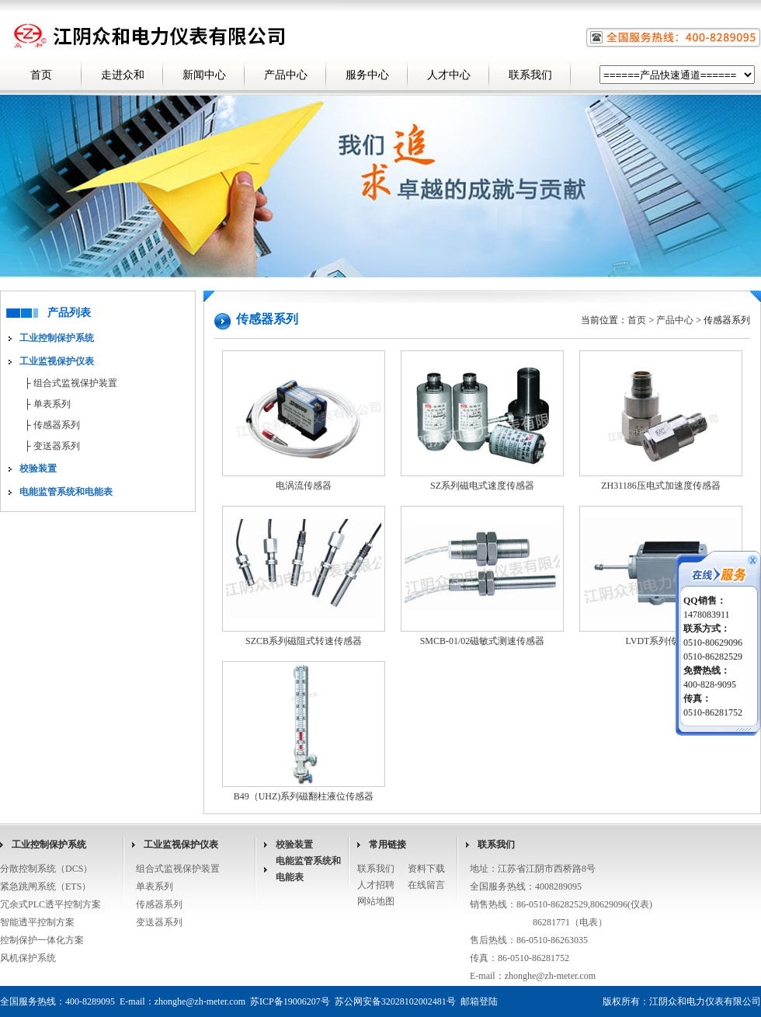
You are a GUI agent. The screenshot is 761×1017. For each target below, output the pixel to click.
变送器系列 (56, 446)
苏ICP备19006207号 (290, 1001)
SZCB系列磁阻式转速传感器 (303, 641)
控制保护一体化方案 (42, 940)
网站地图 (375, 901)
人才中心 (449, 75)
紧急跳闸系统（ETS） (45, 886)
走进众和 (122, 75)
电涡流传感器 (304, 485)
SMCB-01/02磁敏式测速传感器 (482, 641)
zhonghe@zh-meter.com (550, 975)
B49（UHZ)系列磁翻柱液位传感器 (304, 796)
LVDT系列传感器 (661, 641)
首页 (41, 75)
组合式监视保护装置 (75, 383)
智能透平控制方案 (37, 922)
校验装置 (294, 844)
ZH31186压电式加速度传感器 (661, 485)
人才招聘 (375, 884)
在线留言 (426, 884)
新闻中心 (204, 75)
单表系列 (52, 404)
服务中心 (367, 75)
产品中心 (286, 75)
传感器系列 (56, 425)
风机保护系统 (28, 958)
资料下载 (426, 868)
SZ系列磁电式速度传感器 (482, 485)
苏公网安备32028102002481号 (395, 1001)
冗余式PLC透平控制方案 (50, 904)
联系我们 (530, 75)
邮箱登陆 (479, 1001)
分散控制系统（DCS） (46, 868)
